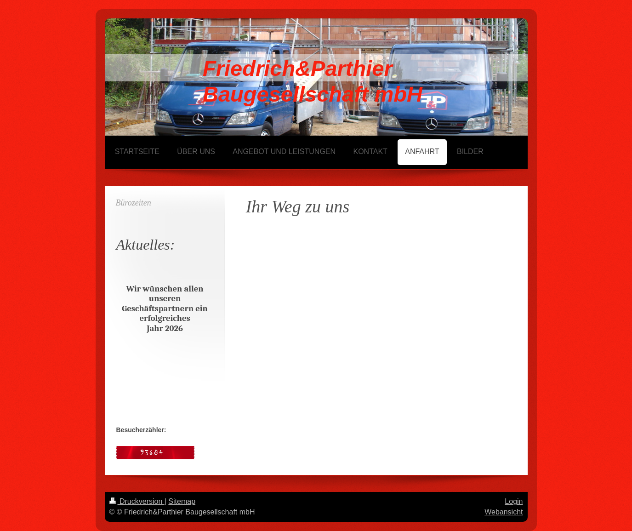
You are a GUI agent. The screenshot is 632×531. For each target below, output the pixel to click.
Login (514, 501)
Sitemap (181, 501)
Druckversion (137, 501)
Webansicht (503, 512)
